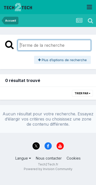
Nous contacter (49, 158)
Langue (23, 158)
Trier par (82, 93)
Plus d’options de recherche (62, 60)
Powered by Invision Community (48, 169)
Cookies (74, 158)
